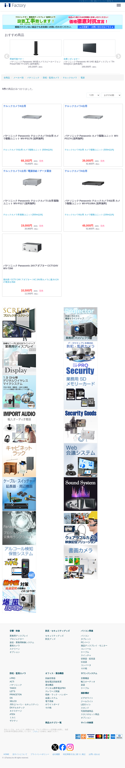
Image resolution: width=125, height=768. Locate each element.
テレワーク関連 (52, 691)
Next (117, 56)
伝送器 (84, 662)
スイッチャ (86, 655)
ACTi (12, 681)
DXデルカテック (17, 707)
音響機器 (85, 678)
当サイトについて (19, 754)
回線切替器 (50, 678)
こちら (35, 731)
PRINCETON (16, 695)
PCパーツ (85, 642)
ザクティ (14, 721)
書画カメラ (15, 645)
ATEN (12, 714)
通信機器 (49, 685)
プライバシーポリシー (40, 754)
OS (11, 698)
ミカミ (13, 717)
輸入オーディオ (88, 681)
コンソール (86, 649)
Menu (119, 4)
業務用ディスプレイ (19, 636)
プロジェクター (17, 639)
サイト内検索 (87, 722)
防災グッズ (50, 639)
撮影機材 (85, 693)
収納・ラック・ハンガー (56, 695)
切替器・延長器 (88, 659)
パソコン (85, 636)
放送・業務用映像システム (22, 642)
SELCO (13, 701)
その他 (84, 668)
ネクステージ (16, 711)
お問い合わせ (94, 754)
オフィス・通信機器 (54, 673)
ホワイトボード (52, 704)
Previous (6, 56)
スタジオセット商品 (90, 714)
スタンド (85, 708)
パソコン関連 (87, 631)
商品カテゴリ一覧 (53, 722)
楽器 (83, 685)
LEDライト (86, 704)
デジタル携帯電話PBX (55, 688)
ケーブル (85, 652)
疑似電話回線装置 (53, 681)
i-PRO (12, 678)
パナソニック (16, 685)
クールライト (87, 701)
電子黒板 (49, 701)
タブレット (86, 639)
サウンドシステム (89, 673)
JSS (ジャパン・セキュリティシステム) (28, 704)
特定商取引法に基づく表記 (74, 754)
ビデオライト (87, 698)
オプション (15, 652)
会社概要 (56, 754)
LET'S (12, 691)
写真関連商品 (87, 711)
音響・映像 (15, 631)
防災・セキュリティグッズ (57, 631)
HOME (6, 754)
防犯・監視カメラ (18, 673)
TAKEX (13, 688)
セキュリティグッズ (54, 636)
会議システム (51, 698)
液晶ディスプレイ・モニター (94, 645)
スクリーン (15, 649)
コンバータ (86, 665)
